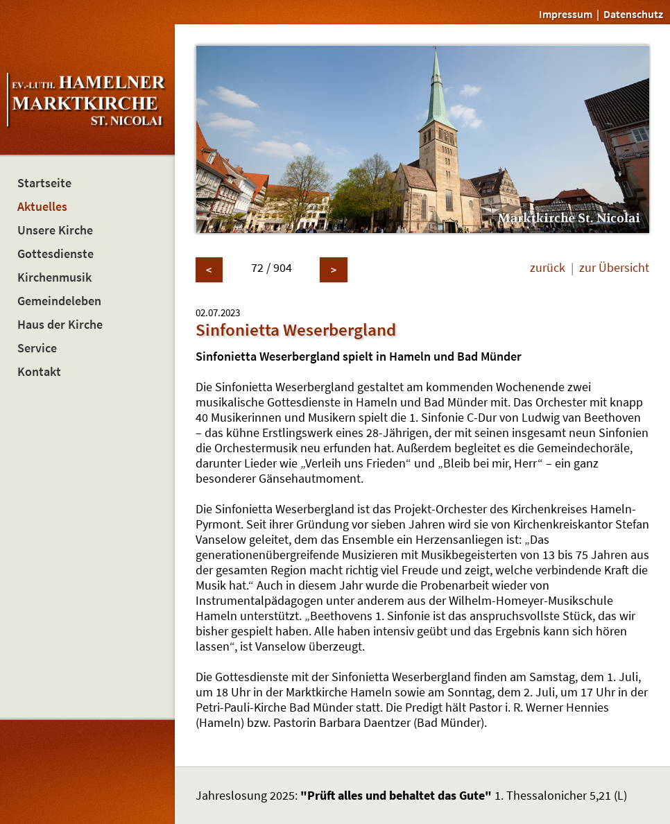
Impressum (565, 14)
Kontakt (39, 371)
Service (37, 348)
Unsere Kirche (55, 230)
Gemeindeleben (59, 301)
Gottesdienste (55, 253)
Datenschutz (633, 14)
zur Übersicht (614, 267)
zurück (547, 267)
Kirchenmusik (54, 277)
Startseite (44, 183)
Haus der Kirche (60, 324)
